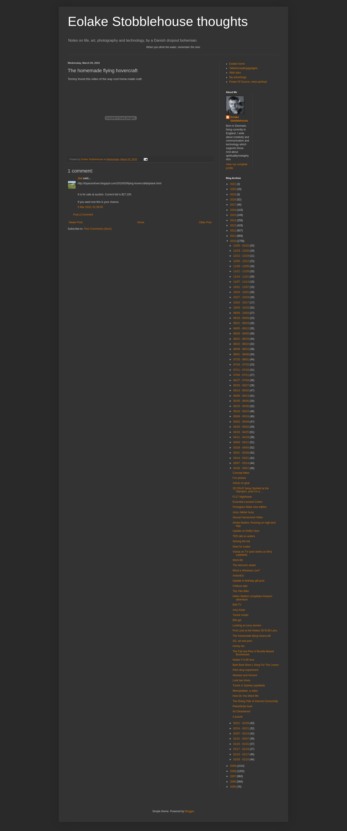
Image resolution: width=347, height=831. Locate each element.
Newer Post (76, 222)
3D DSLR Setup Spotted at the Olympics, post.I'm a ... (251, 490)
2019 (233, 194)
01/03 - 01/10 (241, 759)
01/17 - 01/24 (241, 749)
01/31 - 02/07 (241, 738)
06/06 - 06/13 (241, 395)
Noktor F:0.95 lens (243, 659)
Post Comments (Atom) (98, 228)
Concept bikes (241, 472)
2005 (233, 786)
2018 (233, 199)
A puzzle (238, 716)
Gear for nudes (241, 546)
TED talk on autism (244, 536)
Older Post (205, 222)
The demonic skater (244, 565)
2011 (233, 235)
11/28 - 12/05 (241, 266)
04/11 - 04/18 (241, 437)
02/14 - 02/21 (241, 728)
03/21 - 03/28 (241, 452)
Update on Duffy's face (246, 530)
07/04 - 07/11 (241, 375)
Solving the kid (241, 541)
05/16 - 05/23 (241, 411)
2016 (233, 210)
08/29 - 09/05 (241, 333)
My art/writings (237, 77)
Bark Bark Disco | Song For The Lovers (256, 664)
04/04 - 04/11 (241, 442)
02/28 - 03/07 (241, 468)
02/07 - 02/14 (241, 733)
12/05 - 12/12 (241, 261)
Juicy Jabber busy (243, 512)
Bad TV (237, 604)
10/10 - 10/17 (241, 302)
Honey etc (239, 646)
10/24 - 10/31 (241, 292)
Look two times (241, 680)
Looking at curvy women (247, 625)
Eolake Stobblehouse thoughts (158, 21)
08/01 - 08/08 (241, 354)
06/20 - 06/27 (241, 385)
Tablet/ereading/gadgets (243, 68)
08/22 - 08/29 (241, 338)
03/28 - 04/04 (241, 447)
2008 (233, 771)
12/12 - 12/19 (241, 255)
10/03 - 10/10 (241, 307)
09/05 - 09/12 (241, 328)
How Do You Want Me (245, 695)
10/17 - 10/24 (241, 297)
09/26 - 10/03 (241, 313)
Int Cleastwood (241, 711)
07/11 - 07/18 (241, 369)
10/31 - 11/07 (241, 287)
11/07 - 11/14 (241, 281)
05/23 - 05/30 (241, 406)
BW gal (237, 620)
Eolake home (237, 63)
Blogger (189, 811)
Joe (80, 178)
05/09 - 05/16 (241, 416)
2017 (233, 204)
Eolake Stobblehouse (239, 119)
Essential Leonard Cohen (247, 501)
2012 (233, 230)
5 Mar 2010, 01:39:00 (90, 207)
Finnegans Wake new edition (250, 507)
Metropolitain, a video (245, 690)
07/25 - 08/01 (241, 359)
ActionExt (238, 575)
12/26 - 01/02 (241, 245)
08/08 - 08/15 (241, 349)
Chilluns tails (240, 586)
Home (140, 222)
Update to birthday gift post (248, 580)
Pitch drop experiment (245, 670)
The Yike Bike (241, 591)
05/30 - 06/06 (241, 400)
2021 (233, 184)
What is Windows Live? (246, 570)
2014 (233, 220)
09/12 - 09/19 (241, 323)
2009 (233, 765)
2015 (233, 215)
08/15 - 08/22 (241, 344)
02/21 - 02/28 (241, 723)
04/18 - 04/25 (241, 432)
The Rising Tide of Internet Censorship (255, 701)
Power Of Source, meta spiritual (248, 81)
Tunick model (240, 615)
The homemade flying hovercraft (252, 635)
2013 (233, 225)
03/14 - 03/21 (241, 458)
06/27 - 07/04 (241, 380)
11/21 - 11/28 (241, 271)
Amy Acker (239, 610)
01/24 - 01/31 (241, 744)
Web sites (235, 72)
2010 (233, 241)
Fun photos (239, 478)
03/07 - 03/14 (241, 463)
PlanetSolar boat (242, 706)
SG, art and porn (242, 641)
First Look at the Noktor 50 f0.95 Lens (255, 630)
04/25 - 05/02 (241, 426)
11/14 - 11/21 (241, 276)
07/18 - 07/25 (241, 364)
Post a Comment (83, 214)
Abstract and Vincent (245, 675)
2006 (233, 781)
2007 (233, 776)
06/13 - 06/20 (241, 390)
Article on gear (241, 483)
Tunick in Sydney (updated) (249, 685)
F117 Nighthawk (242, 496)
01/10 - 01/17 (241, 754)
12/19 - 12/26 (241, 250)
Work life (238, 560)
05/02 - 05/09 (241, 421)
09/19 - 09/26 (241, 318)
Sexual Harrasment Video (248, 517)
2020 (233, 189)
